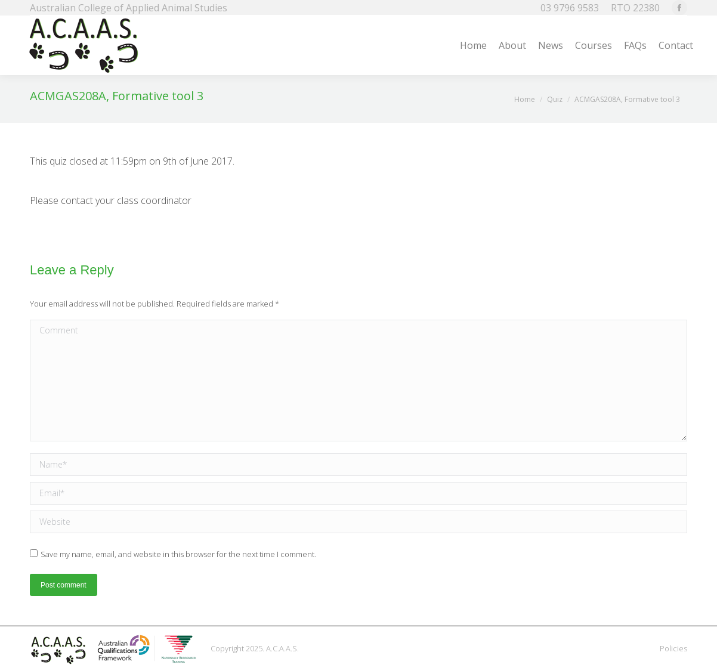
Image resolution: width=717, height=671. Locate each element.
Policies (673, 648)
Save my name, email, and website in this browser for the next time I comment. (178, 554)
